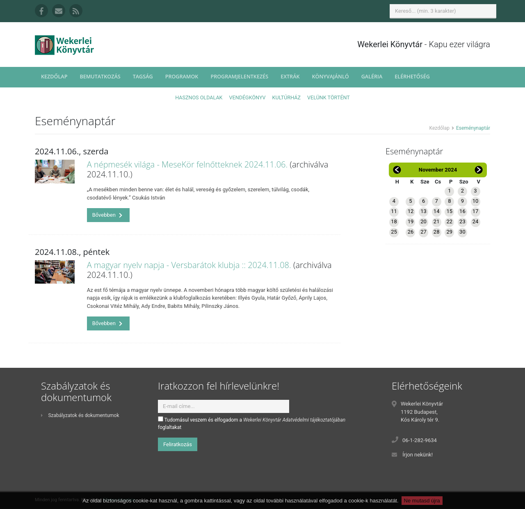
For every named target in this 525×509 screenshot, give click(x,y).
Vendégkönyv (247, 97)
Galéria (372, 76)
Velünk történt (328, 97)
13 (423, 211)
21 (437, 221)
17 (475, 211)
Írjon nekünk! (417, 455)
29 (449, 232)
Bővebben (107, 215)
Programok (182, 76)
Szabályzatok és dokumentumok (80, 415)
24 (475, 221)
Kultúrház (286, 97)
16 (462, 211)
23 (462, 221)
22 (449, 221)
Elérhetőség (412, 76)
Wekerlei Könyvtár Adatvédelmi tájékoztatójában (294, 420)
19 (411, 221)
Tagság (143, 76)
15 (449, 211)
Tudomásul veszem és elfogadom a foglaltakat (251, 423)
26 (411, 232)
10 (475, 201)
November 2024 (438, 170)
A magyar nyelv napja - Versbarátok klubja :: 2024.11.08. (189, 265)
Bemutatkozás (100, 76)
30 (462, 232)
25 (394, 232)
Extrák (290, 76)
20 (423, 221)
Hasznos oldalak (198, 97)
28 (437, 232)
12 (411, 211)
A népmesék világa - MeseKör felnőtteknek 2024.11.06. (187, 164)
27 (423, 232)
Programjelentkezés (239, 76)
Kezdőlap (54, 76)
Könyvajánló (330, 76)
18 (394, 221)
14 (437, 211)
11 (394, 211)
